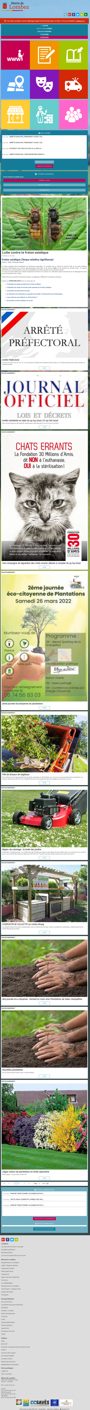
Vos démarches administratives (12, 1305)
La (44, 26)
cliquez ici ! (80, 21)
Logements (5, 1328)
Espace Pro (64, 1409)
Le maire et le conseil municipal (12, 1247)
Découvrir (44, 28)
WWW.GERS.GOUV (15, 281)
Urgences (4, 1371)
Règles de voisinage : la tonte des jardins (21, 849)
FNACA (3, 1350)
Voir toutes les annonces (44, 1229)
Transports (4, 1295)
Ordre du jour (44, 180)
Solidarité (4, 1308)
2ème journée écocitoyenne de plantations (22, 703)
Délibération (44, 190)
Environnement (6, 1302)
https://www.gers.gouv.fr (16, 262)
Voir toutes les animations (44, 1219)
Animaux (4, 1316)
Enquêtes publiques (8, 1249)
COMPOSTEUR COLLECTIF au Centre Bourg (23, 924)
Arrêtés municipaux (44, 166)
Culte (3, 1319)
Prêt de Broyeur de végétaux (15, 774)
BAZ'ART (4, 1344)
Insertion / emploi (7, 1310)
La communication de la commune (13, 1255)
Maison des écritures (8, 1361)
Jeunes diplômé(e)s (8, 1322)
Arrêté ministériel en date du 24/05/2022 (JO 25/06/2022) (30, 420)
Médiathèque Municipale (9, 1364)
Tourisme (4, 1280)
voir (44, 368)
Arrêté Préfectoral (10, 360)
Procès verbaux (44, 185)
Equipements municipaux (10, 1262)
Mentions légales (53, 1409)
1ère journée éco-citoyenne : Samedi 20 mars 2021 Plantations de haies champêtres (42, 999)
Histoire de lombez (7, 1268)
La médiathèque (7, 1283)
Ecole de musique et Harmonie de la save (15, 1347)
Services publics (7, 1325)
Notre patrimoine (7, 1271)
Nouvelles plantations (12, 1070)
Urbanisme (5, 1274)
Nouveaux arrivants (8, 1331)
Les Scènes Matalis (7, 1356)
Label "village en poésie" (9, 1265)
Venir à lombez (6, 1374)
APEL (3, 1341)
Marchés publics (7, 1252)
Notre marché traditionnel (10, 1277)
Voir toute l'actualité (44, 162)
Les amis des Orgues (8, 1353)
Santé (3, 1334)
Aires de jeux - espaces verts (11, 1289)
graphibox (42, 1409)
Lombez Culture (6, 1359)
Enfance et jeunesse (8, 1313)
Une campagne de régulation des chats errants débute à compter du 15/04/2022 (41, 563)
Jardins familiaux (7, 1292)
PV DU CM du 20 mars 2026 (13, 177)
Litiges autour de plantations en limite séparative (25, 1172)
